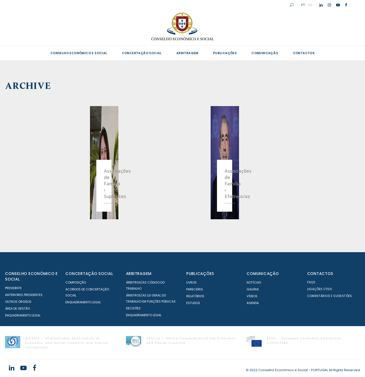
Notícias (254, 282)
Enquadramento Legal (23, 315)
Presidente (13, 288)
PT (303, 5)
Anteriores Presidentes (24, 295)
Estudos (193, 303)
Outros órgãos (18, 302)
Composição (75, 282)
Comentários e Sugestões (329, 296)
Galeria (253, 289)
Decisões (133, 308)
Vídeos (252, 296)
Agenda (253, 303)
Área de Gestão (17, 308)
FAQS (311, 282)
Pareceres (194, 289)
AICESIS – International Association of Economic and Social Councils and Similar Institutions (66, 342)
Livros (191, 282)
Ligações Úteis (319, 289)
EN (310, 5)
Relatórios (195, 296)
